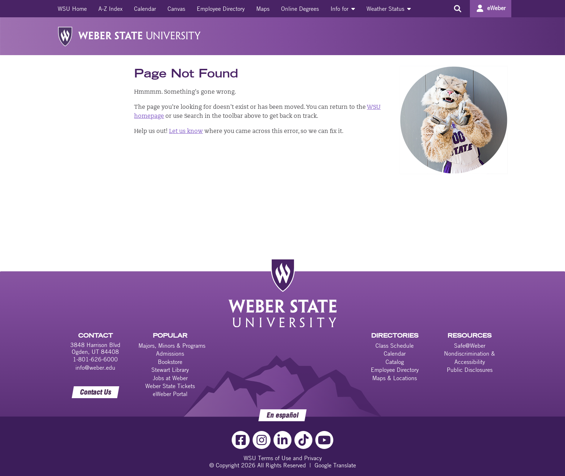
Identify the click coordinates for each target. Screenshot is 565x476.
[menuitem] (72, 8)
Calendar (145, 8)
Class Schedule (394, 345)
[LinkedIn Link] (282, 440)
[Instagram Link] (262, 440)
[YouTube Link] (324, 440)
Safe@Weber (469, 345)
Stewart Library (170, 369)
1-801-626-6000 (95, 359)
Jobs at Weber (170, 378)
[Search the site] (457, 8)
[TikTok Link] (303, 440)
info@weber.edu (95, 367)
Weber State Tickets (170, 386)
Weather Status (388, 8)
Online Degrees (300, 8)
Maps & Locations (394, 378)
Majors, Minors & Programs (171, 345)
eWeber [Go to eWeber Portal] (496, 8)
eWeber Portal (170, 393)
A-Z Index (110, 8)
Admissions (170, 353)
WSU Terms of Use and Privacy (283, 458)
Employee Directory (221, 8)
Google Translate (335, 465)
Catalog (395, 361)
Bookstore (170, 361)
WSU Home (72, 8)
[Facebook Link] (241, 440)
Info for (342, 8)
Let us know (186, 131)
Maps (263, 8)
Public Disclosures (470, 369)
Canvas (176, 8)
